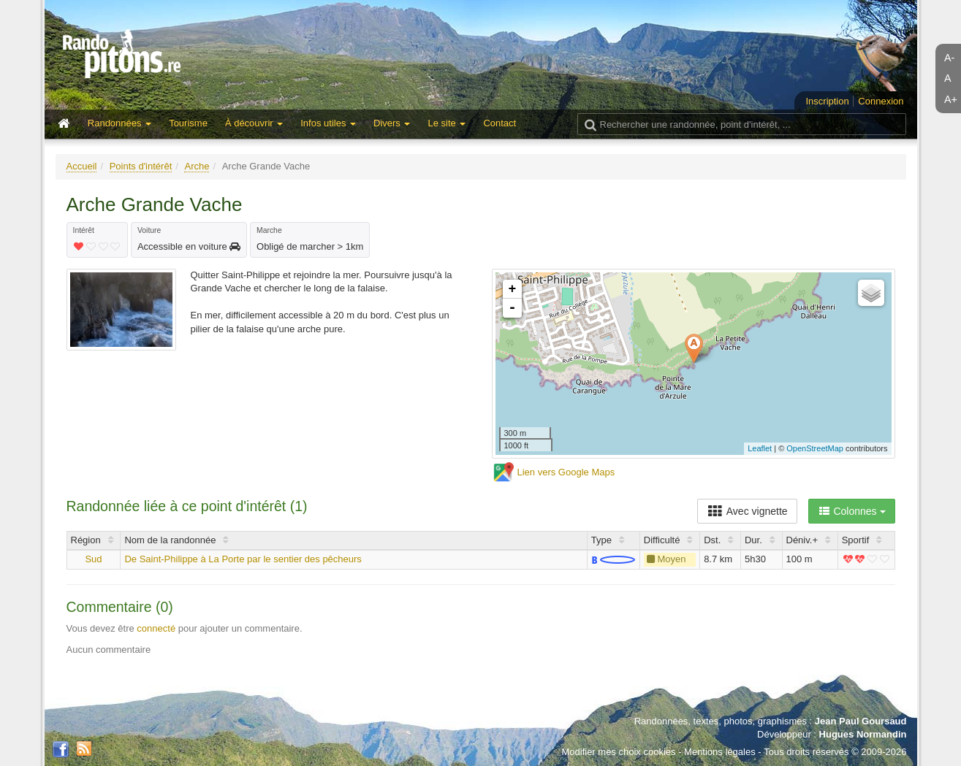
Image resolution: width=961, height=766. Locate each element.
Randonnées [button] (119, 123)
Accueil (82, 166)
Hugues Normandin (863, 734)
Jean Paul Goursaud (861, 721)
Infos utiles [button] (328, 123)
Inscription (826, 101)
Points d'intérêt (141, 166)
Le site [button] (447, 123)
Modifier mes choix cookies (618, 751)
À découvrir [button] (254, 123)
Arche (196, 166)
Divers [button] (391, 123)
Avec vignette (747, 511)
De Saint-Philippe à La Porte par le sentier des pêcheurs (242, 559)
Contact (499, 123)
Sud (93, 559)
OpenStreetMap (814, 448)
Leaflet (760, 448)
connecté (156, 628)
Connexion (880, 101)
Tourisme (188, 123)
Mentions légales (720, 751)
